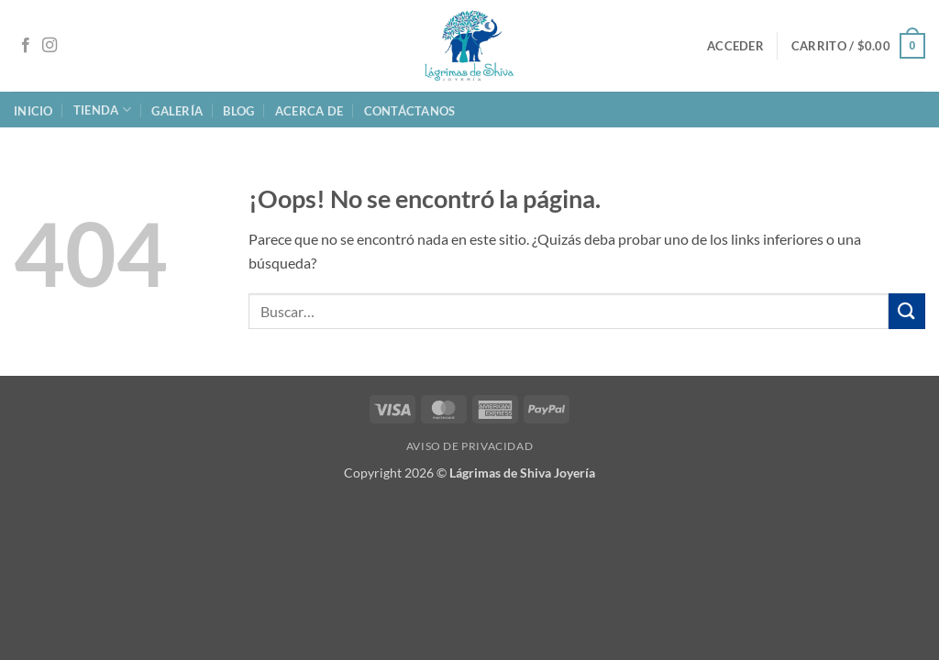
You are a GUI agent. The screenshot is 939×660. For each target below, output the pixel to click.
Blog (238, 111)
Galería (177, 111)
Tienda (102, 109)
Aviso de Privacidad (470, 446)
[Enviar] (907, 311)
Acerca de (309, 111)
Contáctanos (410, 111)
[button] (735, 46)
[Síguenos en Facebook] (25, 46)
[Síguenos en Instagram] (49, 46)
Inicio (33, 111)
